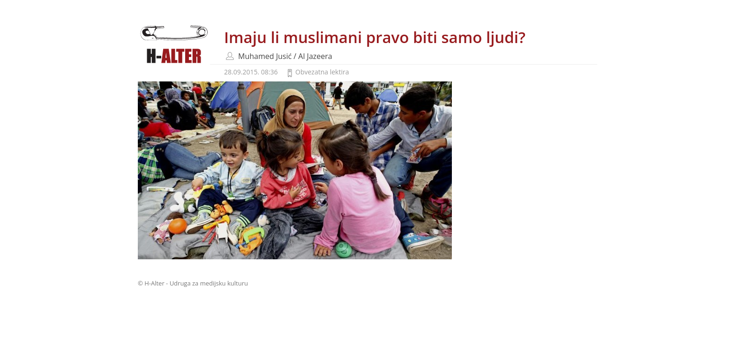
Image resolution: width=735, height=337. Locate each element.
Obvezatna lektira (322, 71)
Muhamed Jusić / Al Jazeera (285, 56)
